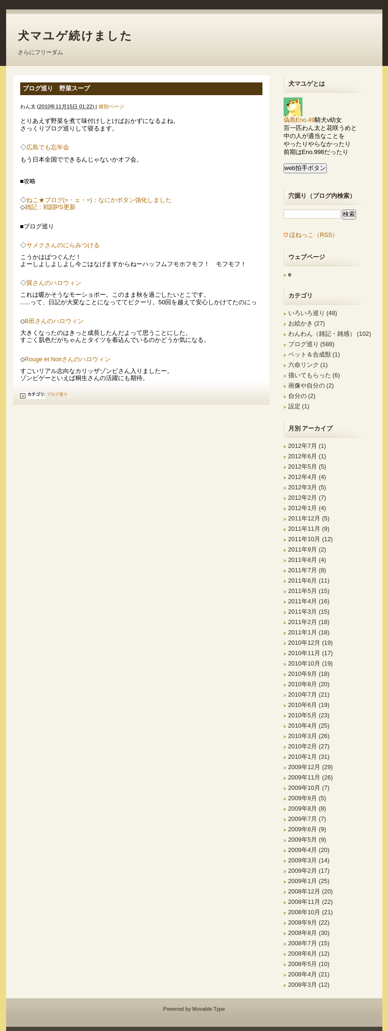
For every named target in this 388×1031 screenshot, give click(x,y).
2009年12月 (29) (310, 767)
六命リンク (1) (308, 364)
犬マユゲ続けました (75, 35)
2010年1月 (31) (309, 756)
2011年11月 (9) (309, 528)
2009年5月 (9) (307, 839)
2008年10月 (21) (310, 912)
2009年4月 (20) (309, 849)
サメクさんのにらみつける (63, 245)
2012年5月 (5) (307, 466)
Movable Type (208, 1009)
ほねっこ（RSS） (313, 234)
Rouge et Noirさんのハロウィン (68, 359)
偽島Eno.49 (299, 117)
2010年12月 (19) (310, 642)
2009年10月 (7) (309, 787)
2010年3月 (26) (309, 735)
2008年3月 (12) (309, 984)
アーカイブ (317, 428)
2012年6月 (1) (307, 456)
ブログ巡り (57, 394)
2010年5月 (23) (309, 715)
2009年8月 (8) (307, 808)
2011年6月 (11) (309, 580)
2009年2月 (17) (309, 870)
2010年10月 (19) (310, 663)
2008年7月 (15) (309, 943)
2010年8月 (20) (309, 684)
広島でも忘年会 (47, 147)
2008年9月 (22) (309, 922)
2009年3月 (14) (309, 860)
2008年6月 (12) (309, 953)
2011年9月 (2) (307, 549)
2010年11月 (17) (310, 653)
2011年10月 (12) (310, 539)
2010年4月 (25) (309, 725)
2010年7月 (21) (309, 694)
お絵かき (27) (306, 323)
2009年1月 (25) (309, 881)
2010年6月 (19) (309, 704)
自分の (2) (302, 395)
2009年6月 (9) (307, 829)
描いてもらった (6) (314, 375)
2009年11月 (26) (310, 777)
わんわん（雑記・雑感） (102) (329, 333)
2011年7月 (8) (307, 570)
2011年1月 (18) (309, 632)
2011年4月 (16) (309, 601)
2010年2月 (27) (309, 746)
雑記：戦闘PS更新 (50, 207)
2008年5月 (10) (309, 963)
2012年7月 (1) (307, 445)
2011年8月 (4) (307, 559)
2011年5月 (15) (309, 590)
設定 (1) (298, 406)
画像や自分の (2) (311, 385)
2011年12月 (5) (309, 518)
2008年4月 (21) (309, 974)
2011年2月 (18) (309, 621)
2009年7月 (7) (307, 818)
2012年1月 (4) (307, 507)
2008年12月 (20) (310, 891)
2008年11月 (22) (310, 901)
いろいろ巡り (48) (312, 313)
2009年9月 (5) (307, 798)
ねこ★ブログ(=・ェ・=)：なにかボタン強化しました (99, 199)
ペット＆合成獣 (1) (314, 354)
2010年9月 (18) (309, 673)
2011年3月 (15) (309, 611)
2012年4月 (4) (307, 476)
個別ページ (111, 106)
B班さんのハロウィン (54, 321)
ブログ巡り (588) (311, 344)
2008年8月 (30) (309, 932)
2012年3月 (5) (307, 487)
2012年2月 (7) (307, 497)
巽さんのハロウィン (53, 282)
